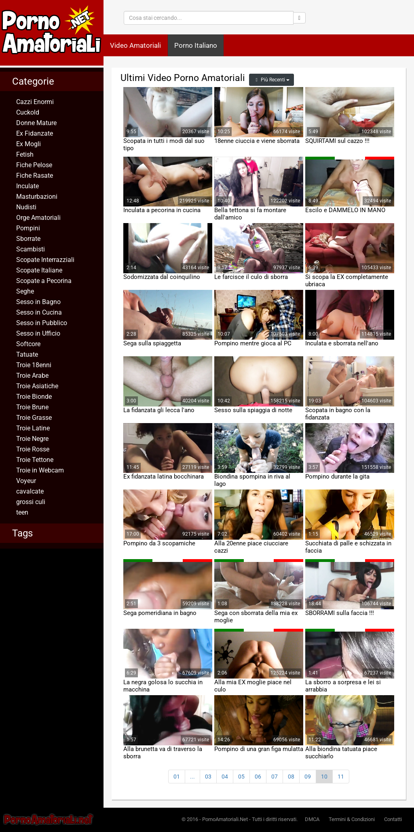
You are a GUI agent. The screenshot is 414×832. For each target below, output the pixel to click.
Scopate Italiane (39, 270)
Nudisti (26, 207)
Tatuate (27, 354)
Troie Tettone (34, 460)
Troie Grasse (34, 417)
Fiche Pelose (34, 165)
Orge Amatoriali (38, 217)
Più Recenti (271, 80)
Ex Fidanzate (34, 133)
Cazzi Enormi (35, 102)
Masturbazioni (36, 196)
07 (274, 776)
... (192, 776)
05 (241, 776)
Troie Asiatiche (37, 386)
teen (22, 512)
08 (291, 776)
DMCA (312, 819)
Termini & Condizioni (352, 819)
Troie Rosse (32, 449)
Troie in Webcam (40, 470)
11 (341, 776)
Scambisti (30, 249)
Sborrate (28, 239)
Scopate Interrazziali (45, 260)
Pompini (28, 228)
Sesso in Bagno (38, 302)
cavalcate (30, 491)
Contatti (393, 819)
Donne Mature (36, 123)
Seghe (25, 291)
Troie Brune (32, 407)
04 (225, 776)
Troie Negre (32, 439)
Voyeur (26, 481)
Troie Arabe (32, 375)
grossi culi (30, 502)
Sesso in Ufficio (38, 333)
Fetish (25, 154)
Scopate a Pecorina (44, 281)
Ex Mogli (28, 144)
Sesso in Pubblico (41, 323)
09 (307, 776)
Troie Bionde (34, 396)
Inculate (27, 186)
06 (258, 776)
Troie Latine (33, 428)
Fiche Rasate (34, 175)
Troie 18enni (33, 365)
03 (208, 776)
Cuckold (27, 112)
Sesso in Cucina (39, 312)
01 (176, 776)
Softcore (28, 344)
